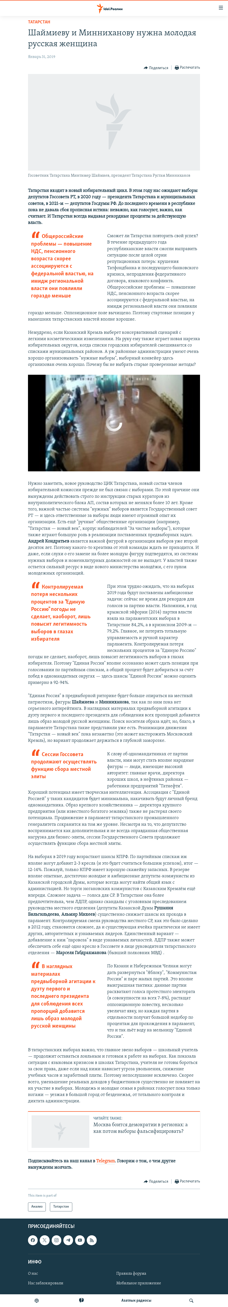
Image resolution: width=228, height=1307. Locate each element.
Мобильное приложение (138, 1283)
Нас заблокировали (45, 1283)
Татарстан (39, 22)
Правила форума (131, 1274)
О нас (33, 1274)
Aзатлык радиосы (136, 1301)
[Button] (156, 68)
